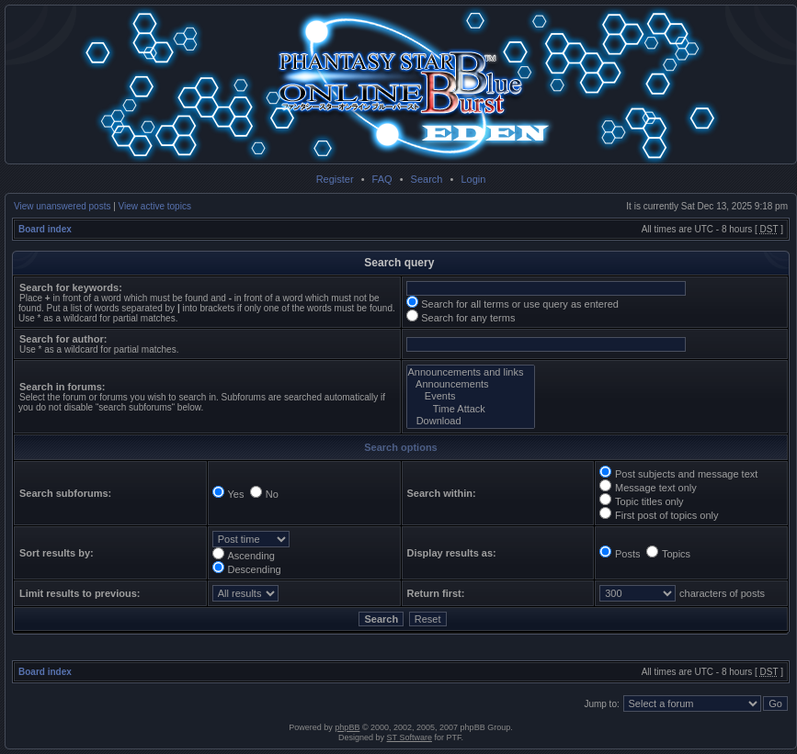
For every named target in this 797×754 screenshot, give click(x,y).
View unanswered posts (62, 206)
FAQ (382, 179)
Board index (45, 229)
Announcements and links (471, 372)
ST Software (409, 737)
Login (473, 179)
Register (335, 179)
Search (427, 179)
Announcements (471, 384)
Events (471, 396)
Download (471, 421)
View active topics (155, 206)
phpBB (347, 727)
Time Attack (471, 409)
